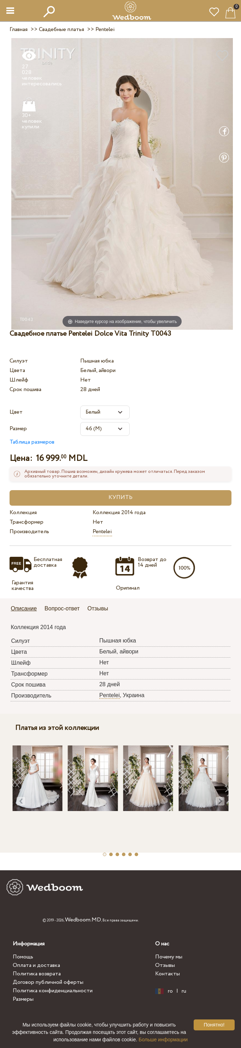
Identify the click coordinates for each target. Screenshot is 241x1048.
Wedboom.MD (83, 920)
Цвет (16, 412)
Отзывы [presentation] (97, 608)
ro (170, 991)
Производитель (29, 531)
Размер (18, 428)
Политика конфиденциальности (53, 991)
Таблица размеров (32, 442)
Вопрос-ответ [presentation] (62, 608)
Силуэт (19, 361)
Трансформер (26, 522)
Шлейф (19, 380)
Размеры (23, 999)
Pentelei (102, 532)
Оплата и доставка (36, 965)
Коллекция (23, 512)
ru (184, 991)
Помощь (23, 957)
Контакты (167, 974)
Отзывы (165, 965)
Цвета (17, 370)
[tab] (26, 609)
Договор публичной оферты (48, 982)
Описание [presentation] (24, 608)
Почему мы (168, 957)
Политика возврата (37, 974)
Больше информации (163, 1039)
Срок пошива (25, 389)
